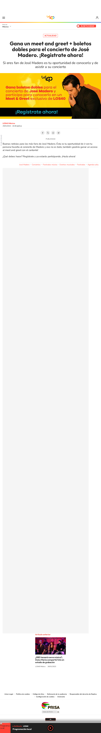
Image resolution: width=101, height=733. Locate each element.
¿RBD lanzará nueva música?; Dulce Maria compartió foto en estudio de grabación (49, 660)
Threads (64, 676)
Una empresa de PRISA (50, 705)
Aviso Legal (8, 694)
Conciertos (36, 164)
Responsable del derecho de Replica (83, 694)
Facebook (43, 133)
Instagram (48, 676)
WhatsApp (53, 133)
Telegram (58, 133)
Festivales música (50, 164)
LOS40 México (50, 17)
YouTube (43, 676)
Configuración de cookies (45, 697)
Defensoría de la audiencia (57, 694)
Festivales (81, 164)
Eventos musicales (67, 164)
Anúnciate (61, 697)
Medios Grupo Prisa (50, 711)
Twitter (48, 133)
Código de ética (38, 694)
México (5, 27)
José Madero (24, 164)
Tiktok (37, 676)
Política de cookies (23, 694)
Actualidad (50, 35)
